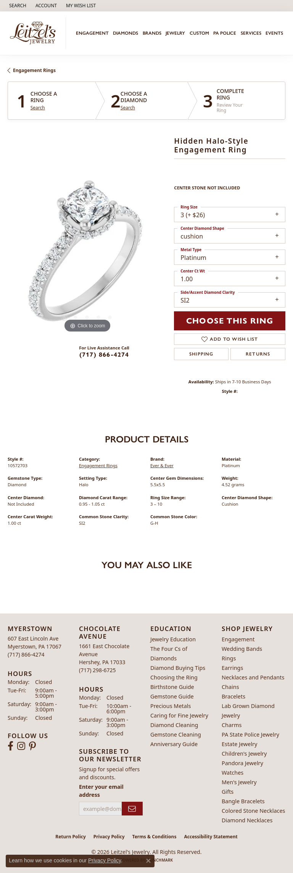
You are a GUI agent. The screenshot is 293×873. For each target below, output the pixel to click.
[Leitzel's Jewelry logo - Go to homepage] (35, 33)
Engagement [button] (92, 33)
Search (38, 108)
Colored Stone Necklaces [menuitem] (253, 810)
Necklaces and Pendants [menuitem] (253, 677)
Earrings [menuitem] (232, 667)
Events (274, 33)
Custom (199, 33)
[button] (17, 5)
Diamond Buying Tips (177, 667)
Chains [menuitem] (230, 686)
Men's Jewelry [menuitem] (239, 782)
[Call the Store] (26, 654)
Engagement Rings (34, 70)
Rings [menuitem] (229, 658)
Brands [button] (152, 33)
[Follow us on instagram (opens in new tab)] (21, 746)
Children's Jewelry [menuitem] (244, 753)
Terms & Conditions (154, 836)
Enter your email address (101, 790)
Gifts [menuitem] (227, 791)
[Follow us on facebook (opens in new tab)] (10, 746)
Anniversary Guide (174, 744)
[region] (87, 255)
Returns (258, 354)
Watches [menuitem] (232, 772)
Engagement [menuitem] (238, 639)
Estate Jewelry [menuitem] (239, 744)
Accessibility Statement (210, 836)
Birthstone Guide (172, 686)
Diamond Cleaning (174, 725)
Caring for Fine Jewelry (179, 715)
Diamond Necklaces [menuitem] (247, 820)
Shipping (201, 354)
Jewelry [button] (175, 33)
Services (251, 33)
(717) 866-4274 (104, 354)
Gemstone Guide (172, 696)
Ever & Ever (162, 465)
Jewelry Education (173, 639)
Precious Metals (170, 706)
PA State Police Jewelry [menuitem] (250, 734)
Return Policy (70, 836)
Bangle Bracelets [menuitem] (243, 801)
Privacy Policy (109, 836)
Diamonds (125, 33)
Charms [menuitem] (231, 725)
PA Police (224, 33)
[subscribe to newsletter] (132, 809)
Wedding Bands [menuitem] (242, 648)
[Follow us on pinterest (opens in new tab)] (32, 746)
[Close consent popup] (148, 861)
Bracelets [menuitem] (233, 696)
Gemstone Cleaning (175, 734)
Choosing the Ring (174, 677)
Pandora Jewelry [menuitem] (242, 763)
